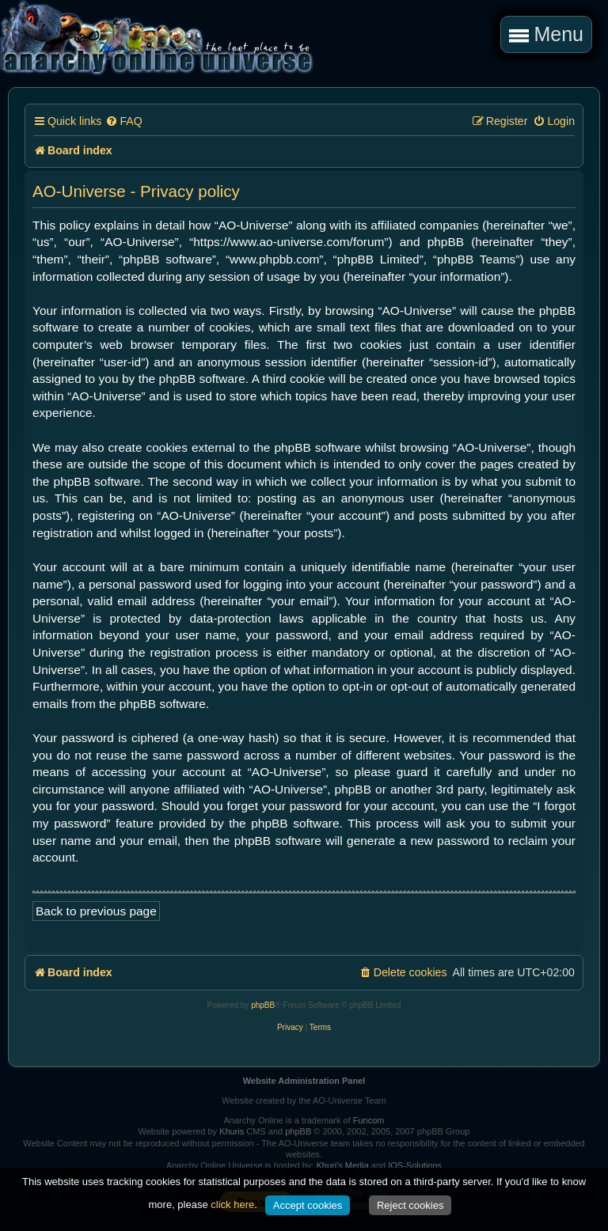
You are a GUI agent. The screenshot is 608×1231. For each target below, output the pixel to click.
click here (232, 1204)
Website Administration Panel (304, 1080)
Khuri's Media (342, 1165)
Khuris (231, 1131)
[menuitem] (123, 121)
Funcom (369, 1120)
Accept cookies (307, 1205)
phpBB (263, 1005)
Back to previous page (96, 911)
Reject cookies (410, 1205)
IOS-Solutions (415, 1165)
